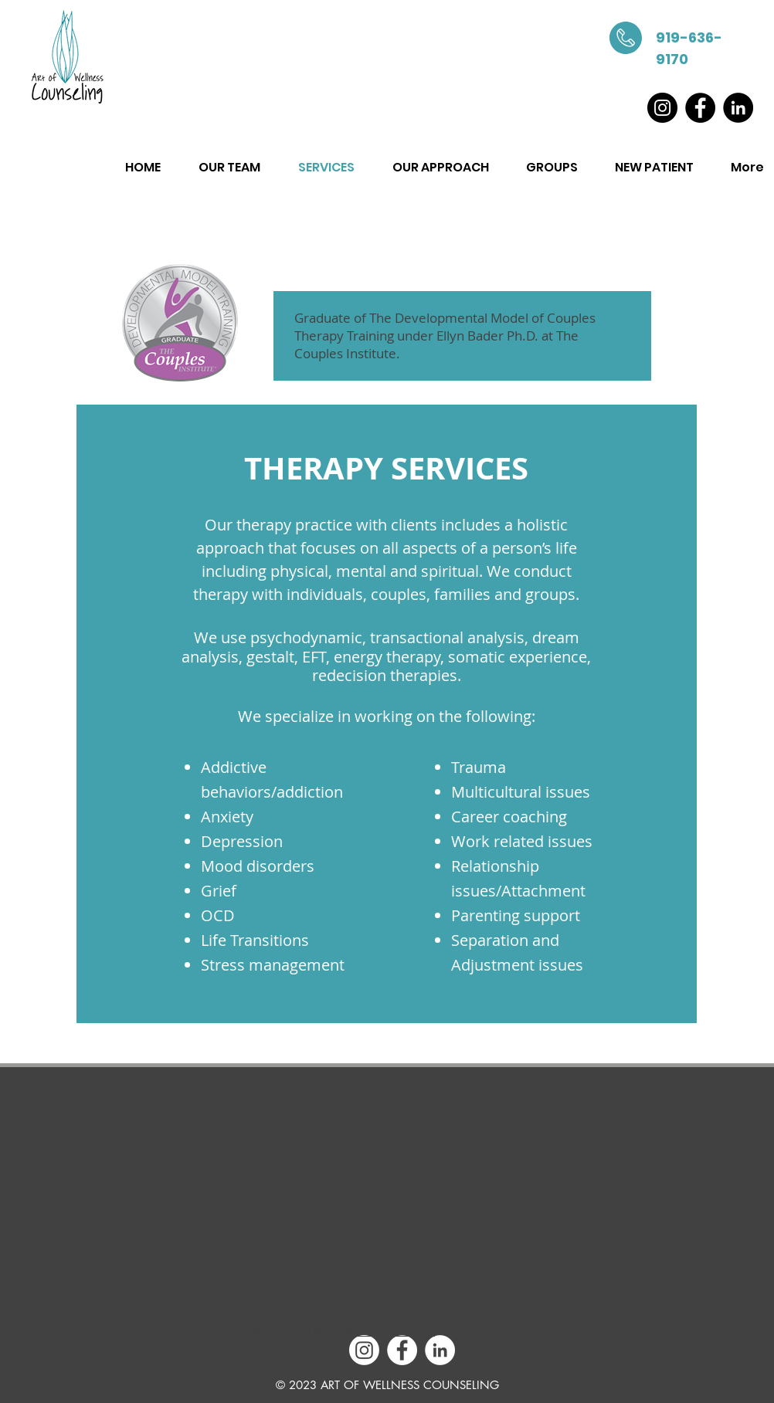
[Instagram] (662, 108)
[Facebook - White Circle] (402, 1350)
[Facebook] (700, 108)
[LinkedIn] (738, 108)
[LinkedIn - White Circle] (440, 1350)
